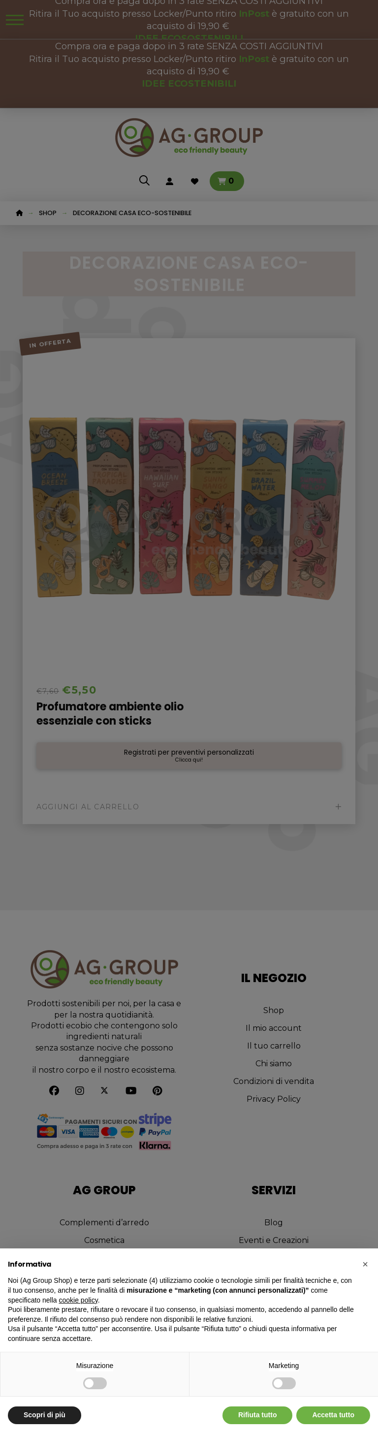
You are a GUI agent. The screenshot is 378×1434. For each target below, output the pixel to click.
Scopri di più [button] (44, 1415)
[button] (365, 1264)
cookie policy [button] (78, 1300)
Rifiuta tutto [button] (257, 1415)
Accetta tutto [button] (333, 1415)
